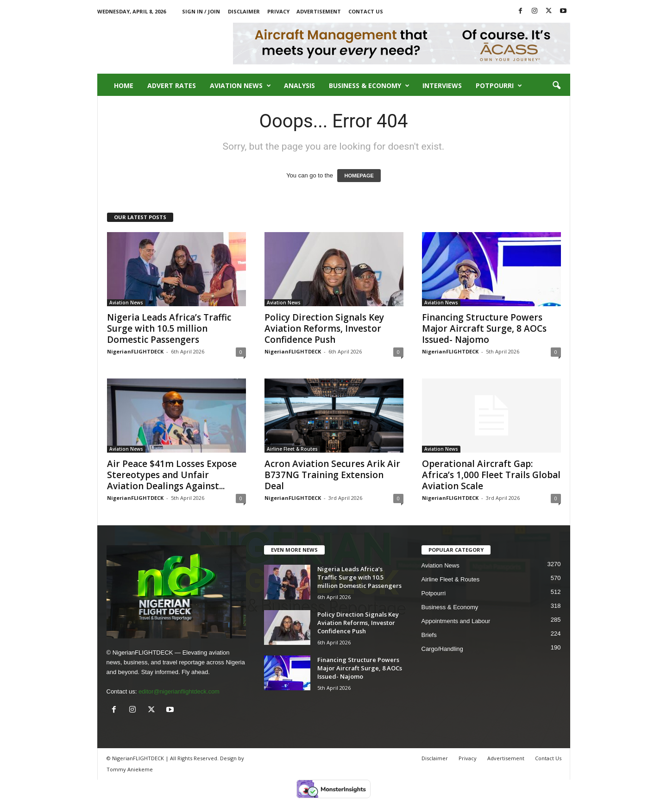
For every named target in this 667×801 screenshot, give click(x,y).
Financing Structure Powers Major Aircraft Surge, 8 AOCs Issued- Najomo (484, 328)
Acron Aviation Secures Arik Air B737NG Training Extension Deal (332, 475)
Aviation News (240, 86)
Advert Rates (171, 85)
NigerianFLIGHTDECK (135, 351)
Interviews (442, 85)
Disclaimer (244, 11)
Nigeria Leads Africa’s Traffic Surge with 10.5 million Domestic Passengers (169, 328)
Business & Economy (369, 86)
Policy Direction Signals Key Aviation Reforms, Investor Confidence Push (324, 328)
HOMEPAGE (358, 175)
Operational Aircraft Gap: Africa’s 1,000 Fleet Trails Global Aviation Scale (491, 475)
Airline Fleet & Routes (292, 449)
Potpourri (499, 86)
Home (123, 85)
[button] (556, 86)
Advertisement (318, 11)
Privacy (278, 11)
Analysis (299, 85)
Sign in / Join (201, 11)
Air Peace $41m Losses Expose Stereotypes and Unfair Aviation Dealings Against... (172, 475)
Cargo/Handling (442, 648)
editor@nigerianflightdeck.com (179, 691)
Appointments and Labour (456, 621)
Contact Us (365, 11)
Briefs (429, 634)
